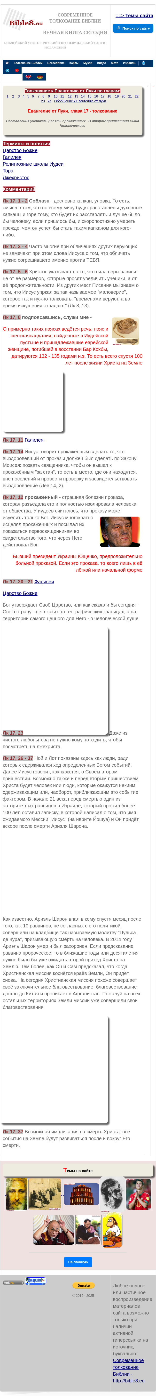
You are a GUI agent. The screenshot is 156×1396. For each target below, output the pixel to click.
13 (76, 96)
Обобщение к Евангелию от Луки (80, 101)
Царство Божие (20, 150)
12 (69, 96)
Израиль (129, 63)
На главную (78, 1262)
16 (96, 96)
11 (62, 96)
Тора (8, 170)
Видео (101, 63)
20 (123, 96)
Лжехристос (16, 177)
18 (109, 96)
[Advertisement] (33, 401)
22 (137, 96)
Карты (73, 63)
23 (43, 101)
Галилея (12, 157)
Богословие (56, 63)
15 (90, 96)
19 (116, 96)
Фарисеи (44, 581)
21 (130, 96)
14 (83, 96)
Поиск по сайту (136, 28)
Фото (114, 63)
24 (49, 101)
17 (103, 96)
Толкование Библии (28, 63)
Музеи (87, 63)
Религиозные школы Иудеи (33, 164)
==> (134, 15)
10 (55, 96)
